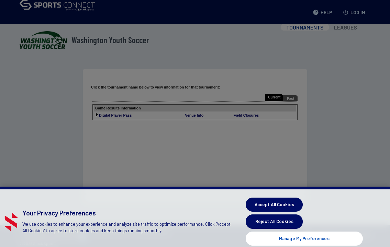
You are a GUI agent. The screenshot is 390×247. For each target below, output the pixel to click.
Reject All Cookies (274, 225)
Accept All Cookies (274, 208)
